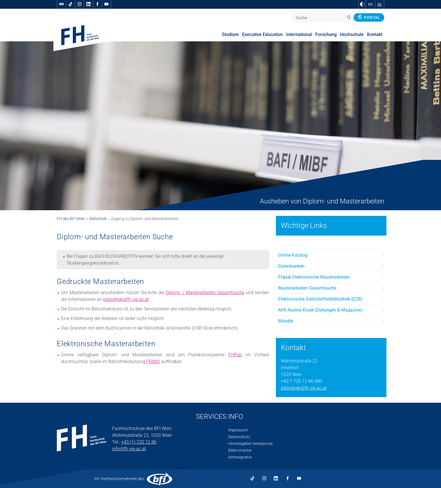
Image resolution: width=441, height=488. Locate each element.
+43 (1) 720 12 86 (138, 442)
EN (370, 4)
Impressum (238, 430)
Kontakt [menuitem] (374, 34)
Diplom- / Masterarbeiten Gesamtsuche (205, 292)
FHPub (235, 354)
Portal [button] (368, 17)
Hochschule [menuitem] (352, 34)
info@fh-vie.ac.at (129, 448)
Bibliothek (98, 218)
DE (379, 4)
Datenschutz (239, 437)
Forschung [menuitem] (326, 34)
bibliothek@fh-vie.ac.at (126, 299)
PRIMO (153, 361)
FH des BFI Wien (71, 218)
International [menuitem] (299, 34)
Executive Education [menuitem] (262, 34)
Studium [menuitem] (230, 34)
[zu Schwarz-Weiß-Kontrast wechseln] (362, 4)
